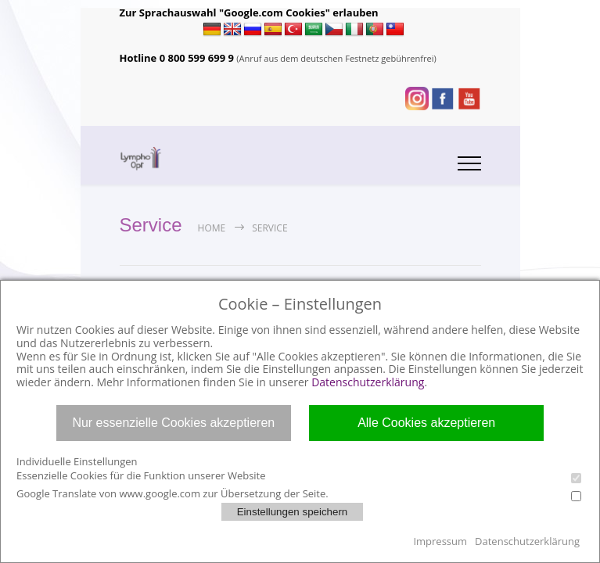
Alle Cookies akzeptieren (426, 422)
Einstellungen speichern (292, 512)
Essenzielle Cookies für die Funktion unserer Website (298, 476)
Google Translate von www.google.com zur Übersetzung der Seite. (298, 494)
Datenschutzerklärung (367, 382)
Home (212, 228)
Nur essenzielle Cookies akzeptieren (173, 422)
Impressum (440, 541)
